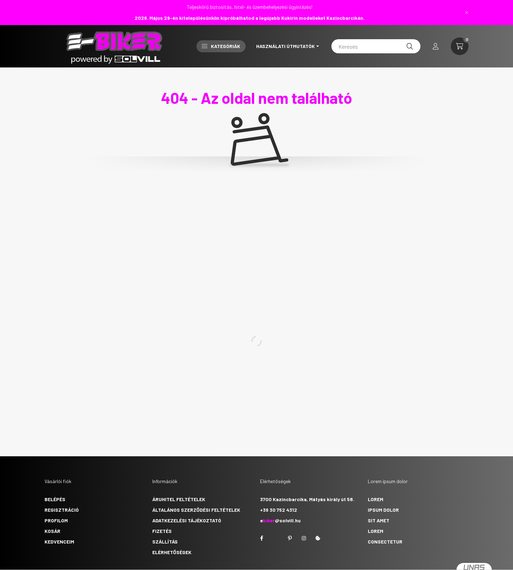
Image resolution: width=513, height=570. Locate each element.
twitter (276, 538)
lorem (375, 499)
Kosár (52, 531)
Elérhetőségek (171, 552)
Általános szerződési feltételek (196, 510)
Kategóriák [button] (221, 46)
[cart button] (459, 46)
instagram (304, 538)
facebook (261, 538)
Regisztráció (62, 510)
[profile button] (435, 46)
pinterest (290, 538)
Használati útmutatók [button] (285, 46)
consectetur (385, 542)
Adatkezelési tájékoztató (186, 520)
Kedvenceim (59, 542)
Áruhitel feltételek (178, 499)
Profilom (56, 520)
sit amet (378, 520)
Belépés (55, 499)
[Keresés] (375, 46)
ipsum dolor (383, 510)
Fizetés (162, 531)
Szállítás (165, 542)
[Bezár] (466, 12)
